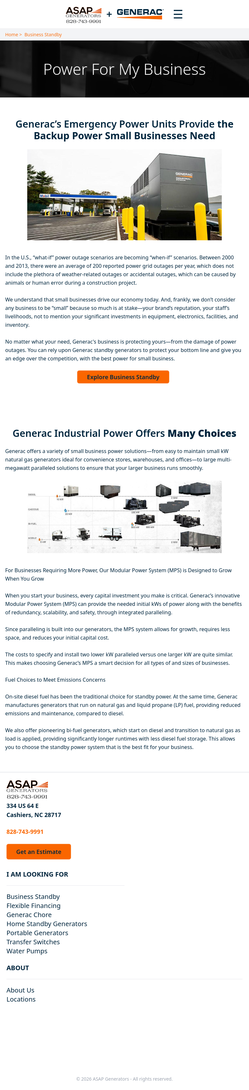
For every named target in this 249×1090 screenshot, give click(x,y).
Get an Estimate (38, 852)
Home (11, 34)
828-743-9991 (24, 831)
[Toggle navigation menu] (178, 14)
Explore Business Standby (123, 377)
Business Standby (43, 34)
